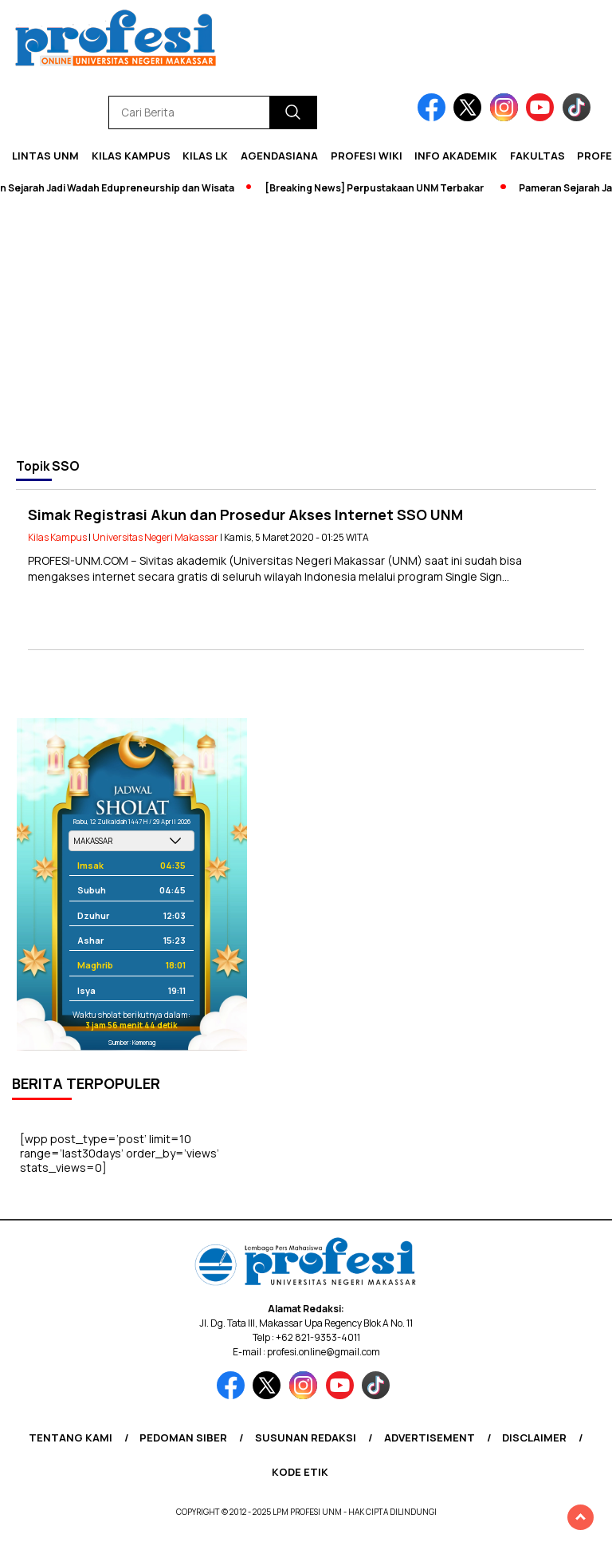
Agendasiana (279, 155)
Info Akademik (455, 155)
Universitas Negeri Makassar (155, 537)
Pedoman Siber (183, 1437)
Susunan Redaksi (305, 1437)
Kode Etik (300, 1472)
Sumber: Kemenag (131, 1042)
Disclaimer (534, 1437)
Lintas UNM (45, 155)
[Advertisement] (306, 326)
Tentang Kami (70, 1437)
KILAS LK (205, 155)
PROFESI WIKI (366, 155)
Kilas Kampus (131, 155)
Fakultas (537, 155)
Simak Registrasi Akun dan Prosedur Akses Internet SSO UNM (245, 514)
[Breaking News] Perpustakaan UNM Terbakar (378, 188)
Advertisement (429, 1437)
